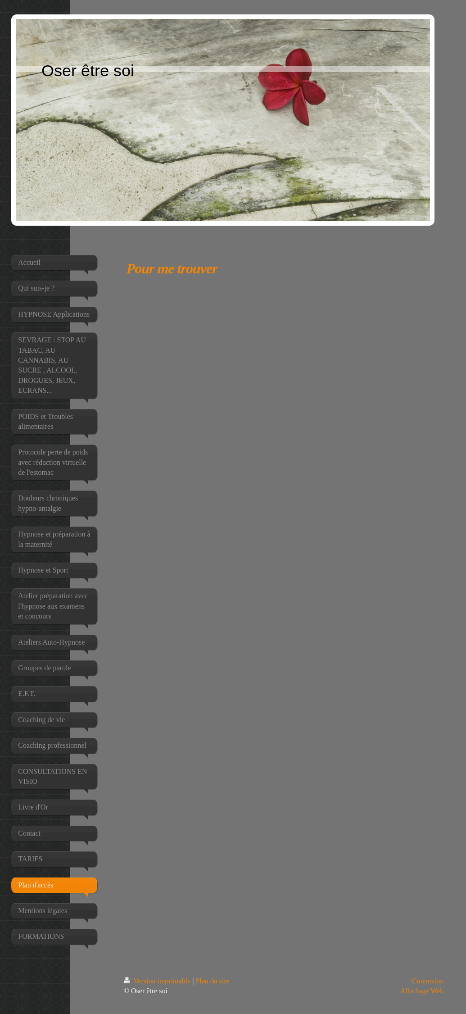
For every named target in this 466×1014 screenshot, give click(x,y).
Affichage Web (421, 991)
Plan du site (212, 981)
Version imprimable (158, 981)
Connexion (427, 981)
